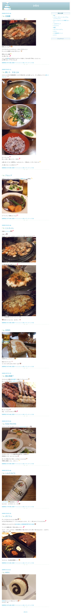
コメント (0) (21, 62)
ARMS (7, 330)
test (54, 15)
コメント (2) (21, 463)
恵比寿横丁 (9, 376)
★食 (10, 62)
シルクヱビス (10, 473)
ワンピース (56, 25)
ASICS (3, 600)
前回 (8, 58)
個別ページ (14, 62)
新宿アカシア (24, 178)
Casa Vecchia (10, 424)
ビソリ (55, 35)
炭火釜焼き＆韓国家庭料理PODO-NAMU (24, 524)
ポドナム (8, 516)
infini (36, 5)
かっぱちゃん (14, 381)
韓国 (54, 27)
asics (7, 572)
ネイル (55, 31)
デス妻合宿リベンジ (58, 33)
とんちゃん (9, 228)
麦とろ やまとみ (12, 72)
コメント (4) (21, 414)
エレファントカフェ (58, 29)
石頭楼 (7, 16)
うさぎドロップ (57, 23)
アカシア (8, 175)
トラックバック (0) (29, 62)
